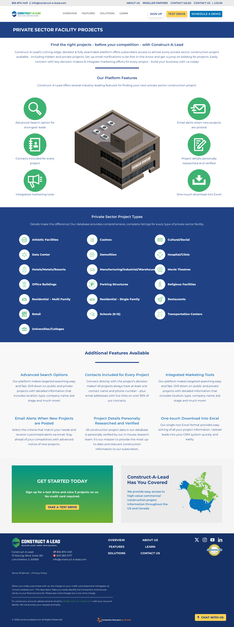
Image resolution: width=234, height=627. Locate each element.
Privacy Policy (39, 573)
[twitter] (197, 540)
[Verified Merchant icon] (214, 545)
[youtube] (212, 540)
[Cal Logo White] (36, 539)
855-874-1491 (62, 551)
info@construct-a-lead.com (69, 559)
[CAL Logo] (26, 12)
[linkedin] (220, 540)
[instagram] (205, 540)
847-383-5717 (62, 555)
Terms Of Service (20, 573)
